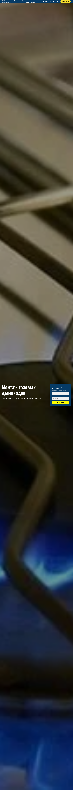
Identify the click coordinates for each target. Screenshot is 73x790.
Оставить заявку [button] (65, 1)
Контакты (33, 2)
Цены (36, 1)
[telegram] (54, 1)
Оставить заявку (60, 402)
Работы (27, 2)
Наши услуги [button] (30, 1)
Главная (24, 1)
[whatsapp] (57, 1)
